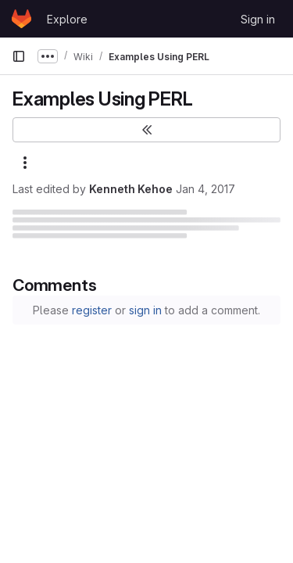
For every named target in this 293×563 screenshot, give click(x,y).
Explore (67, 19)
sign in (145, 310)
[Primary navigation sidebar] (18, 56)
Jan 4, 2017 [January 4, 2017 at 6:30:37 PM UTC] (205, 188)
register (92, 310)
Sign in (258, 19)
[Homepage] (21, 18)
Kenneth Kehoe (131, 188)
